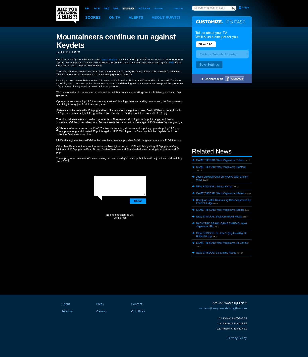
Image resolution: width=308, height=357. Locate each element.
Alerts (137, 17)
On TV (115, 17)
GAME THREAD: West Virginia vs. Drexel (220, 209)
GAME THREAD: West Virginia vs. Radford (221, 166)
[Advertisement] (222, 116)
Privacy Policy (237, 338)
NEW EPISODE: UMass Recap (214, 186)
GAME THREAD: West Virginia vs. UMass (220, 193)
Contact (136, 304)
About (168, 17)
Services (67, 311)
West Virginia (109, 59)
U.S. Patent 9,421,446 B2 (232, 318)
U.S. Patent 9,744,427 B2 (232, 323)
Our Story (138, 311)
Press (100, 304)
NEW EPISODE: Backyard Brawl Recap (219, 216)
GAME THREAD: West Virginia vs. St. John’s (222, 242)
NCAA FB (144, 8)
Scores (93, 17)
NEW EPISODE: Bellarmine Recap (216, 252)
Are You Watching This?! (67, 15)
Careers (101, 311)
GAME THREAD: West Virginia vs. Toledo (220, 160)
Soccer (158, 8)
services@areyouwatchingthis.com (223, 308)
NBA (106, 8)
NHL (116, 8)
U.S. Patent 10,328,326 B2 (231, 328)
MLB (97, 8)
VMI (171, 62)
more (177, 8)
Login (245, 7)
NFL (87, 8)
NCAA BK (128, 8)
